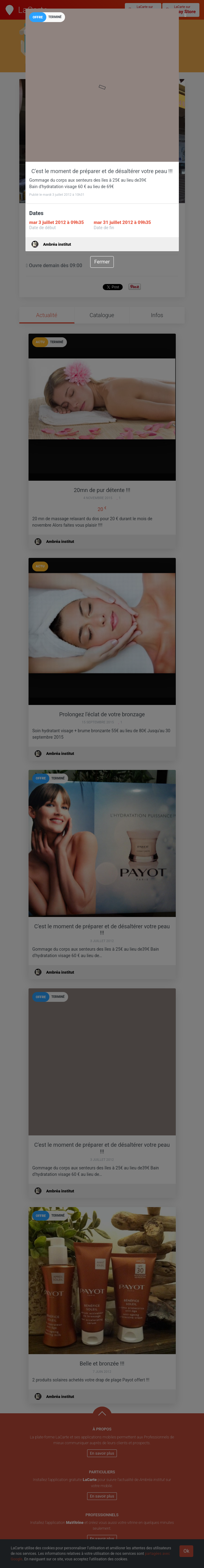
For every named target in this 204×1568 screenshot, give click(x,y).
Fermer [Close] (102, 262)
